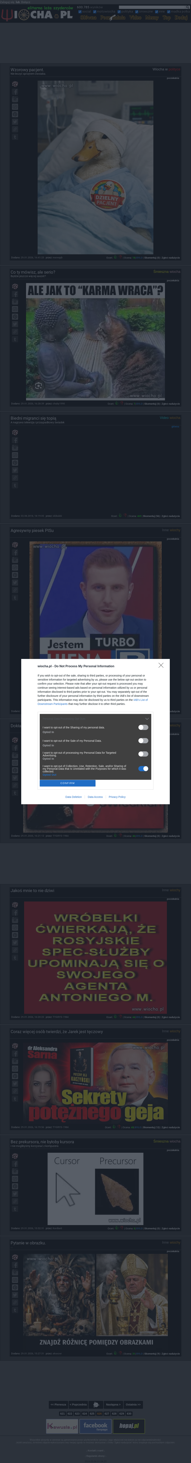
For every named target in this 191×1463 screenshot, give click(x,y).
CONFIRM (67, 783)
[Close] (162, 666)
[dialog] (95, 731)
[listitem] (95, 719)
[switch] (143, 727)
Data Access (95, 796)
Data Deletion (73, 796)
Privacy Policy (117, 796)
